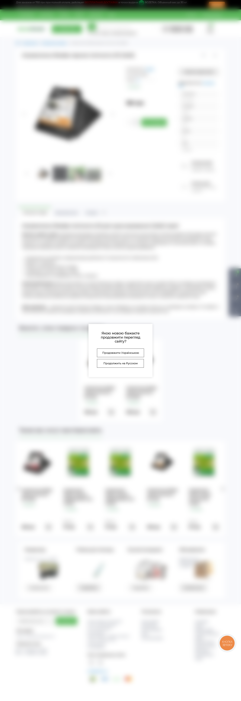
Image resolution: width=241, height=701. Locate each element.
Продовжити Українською (120, 353)
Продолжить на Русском (120, 363)
